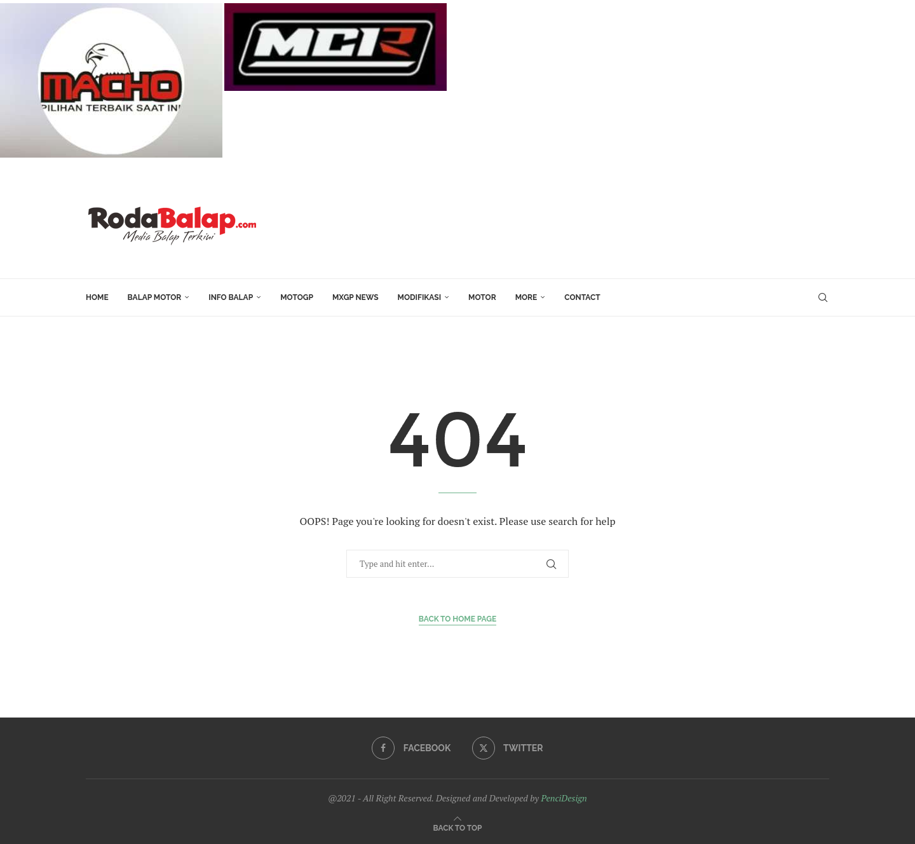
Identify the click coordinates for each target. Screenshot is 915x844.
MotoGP (296, 297)
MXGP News (355, 297)
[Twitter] (507, 748)
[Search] (823, 297)
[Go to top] (457, 827)
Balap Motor (155, 297)
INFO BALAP (230, 297)
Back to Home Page (458, 619)
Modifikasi (420, 297)
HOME (97, 297)
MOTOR (482, 297)
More (526, 297)
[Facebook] (411, 748)
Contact (582, 297)
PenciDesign (563, 798)
